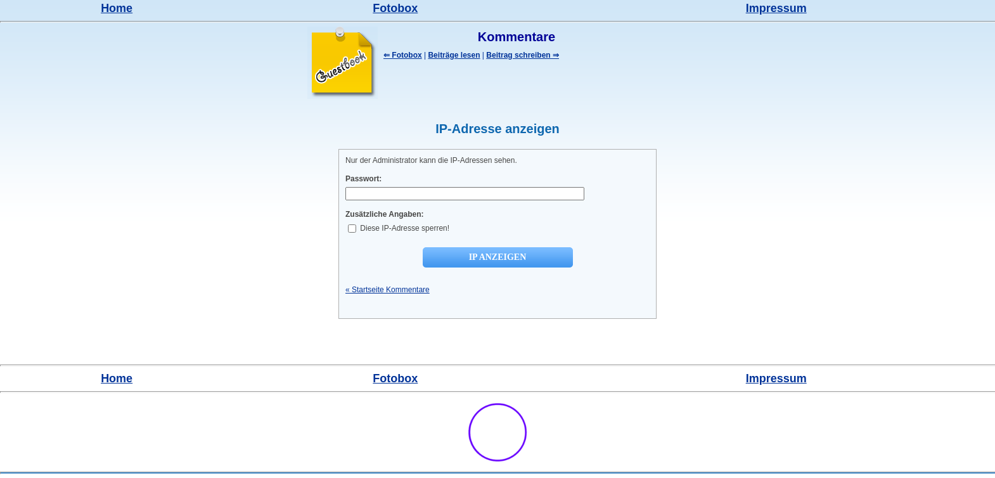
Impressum (776, 8)
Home (116, 8)
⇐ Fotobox (402, 55)
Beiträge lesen (454, 55)
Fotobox (395, 8)
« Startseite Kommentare (387, 289)
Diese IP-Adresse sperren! (398, 228)
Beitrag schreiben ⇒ (522, 55)
